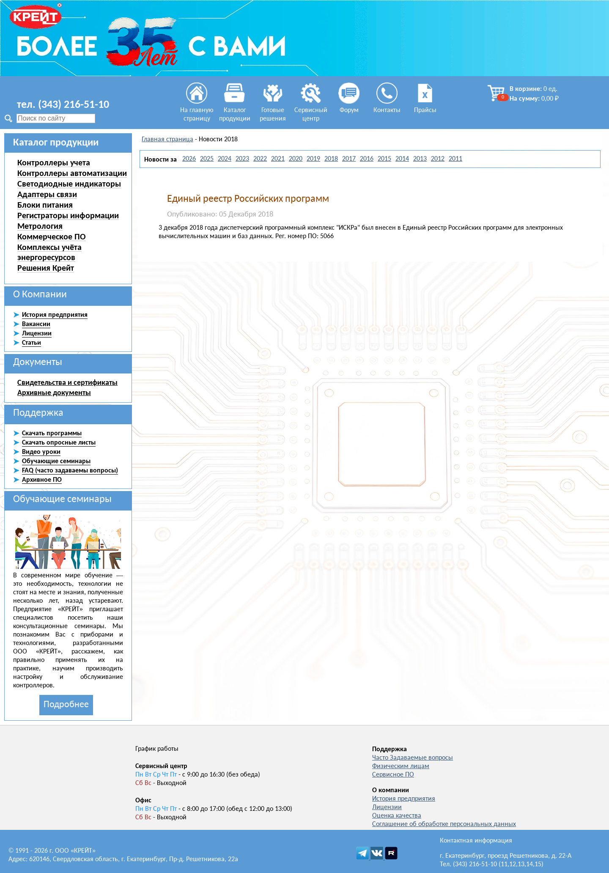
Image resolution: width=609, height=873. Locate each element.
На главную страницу (197, 110)
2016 (366, 159)
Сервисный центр (310, 110)
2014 (402, 159)
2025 (207, 159)
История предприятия (403, 799)
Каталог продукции (234, 110)
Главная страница (167, 139)
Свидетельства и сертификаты (67, 382)
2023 (242, 159)
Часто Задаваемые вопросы (412, 758)
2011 (455, 159)
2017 (349, 159)
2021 (278, 159)
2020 (295, 159)
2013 (420, 159)
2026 (189, 159)
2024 (224, 159)
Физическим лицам (400, 766)
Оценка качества (396, 816)
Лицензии (387, 807)
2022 (260, 159)
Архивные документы (54, 392)
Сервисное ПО (393, 774)
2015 (384, 159)
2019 (313, 159)
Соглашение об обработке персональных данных (444, 824)
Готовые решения (273, 110)
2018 (331, 159)
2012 (437, 159)
